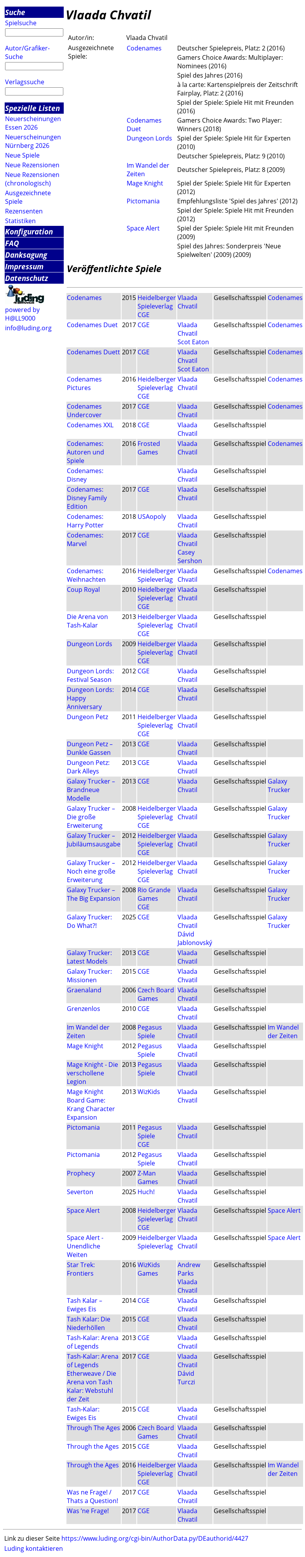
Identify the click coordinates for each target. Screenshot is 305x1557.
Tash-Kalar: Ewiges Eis (83, 1413)
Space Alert (143, 228)
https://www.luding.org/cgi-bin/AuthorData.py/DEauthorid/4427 (154, 1538)
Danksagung (26, 255)
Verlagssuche (24, 82)
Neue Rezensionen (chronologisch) (32, 178)
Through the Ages (93, 1446)
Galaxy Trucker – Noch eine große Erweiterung (91, 871)
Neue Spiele (22, 155)
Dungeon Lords (149, 138)
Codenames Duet (92, 325)
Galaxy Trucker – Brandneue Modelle (91, 790)
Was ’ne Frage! (88, 1511)
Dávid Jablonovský (195, 938)
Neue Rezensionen (32, 165)
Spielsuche (21, 23)
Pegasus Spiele (150, 1031)
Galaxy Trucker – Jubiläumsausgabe (93, 839)
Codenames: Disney (85, 475)
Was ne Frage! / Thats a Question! (92, 1496)
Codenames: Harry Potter (85, 520)
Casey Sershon (190, 556)
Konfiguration (29, 231)
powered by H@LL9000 (22, 313)
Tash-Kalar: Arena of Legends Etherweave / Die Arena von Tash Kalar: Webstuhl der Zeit (93, 1377)
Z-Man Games (148, 1177)
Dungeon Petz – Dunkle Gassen (90, 748)
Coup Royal (83, 589)
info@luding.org (28, 328)
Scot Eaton (193, 342)
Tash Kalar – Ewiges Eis (84, 1304)
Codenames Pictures (84, 383)
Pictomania (143, 201)
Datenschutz (26, 278)
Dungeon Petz (87, 717)
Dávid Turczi (186, 1377)
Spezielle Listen (32, 108)
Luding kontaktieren (33, 1548)
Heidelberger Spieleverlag (157, 301)
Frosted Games (149, 447)
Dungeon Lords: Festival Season (90, 675)
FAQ (12, 243)
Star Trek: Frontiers (81, 1269)
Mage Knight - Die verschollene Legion (92, 1073)
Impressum (24, 266)
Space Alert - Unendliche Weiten (85, 1246)
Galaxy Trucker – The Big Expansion (93, 894)
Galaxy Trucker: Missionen (89, 975)
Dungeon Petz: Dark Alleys (88, 766)
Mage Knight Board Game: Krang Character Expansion (91, 1104)
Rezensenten (24, 211)
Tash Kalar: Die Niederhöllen (88, 1323)
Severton (80, 1192)
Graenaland (84, 990)
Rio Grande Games (154, 894)
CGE (144, 314)
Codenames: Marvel (85, 539)
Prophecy (81, 1173)
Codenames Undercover (84, 410)
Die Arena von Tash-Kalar (87, 620)
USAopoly (152, 516)
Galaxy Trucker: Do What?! (89, 921)
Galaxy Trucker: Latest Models (89, 957)
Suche (15, 12)
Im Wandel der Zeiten (283, 1031)
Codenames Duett (93, 352)
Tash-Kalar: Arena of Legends (93, 1342)
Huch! (146, 1192)
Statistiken (20, 221)
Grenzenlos (83, 1008)
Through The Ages (93, 1427)
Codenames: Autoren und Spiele (85, 452)
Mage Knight (145, 183)
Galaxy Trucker (279, 785)
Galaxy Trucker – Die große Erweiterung (91, 817)
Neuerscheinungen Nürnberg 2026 (33, 141)
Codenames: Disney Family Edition (87, 498)
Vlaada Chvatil (187, 301)
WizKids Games (149, 1269)
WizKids (149, 1091)
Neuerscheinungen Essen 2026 (33, 123)
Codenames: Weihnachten (86, 575)
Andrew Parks (189, 1269)
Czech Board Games (156, 994)
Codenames (144, 48)
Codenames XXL (90, 425)
